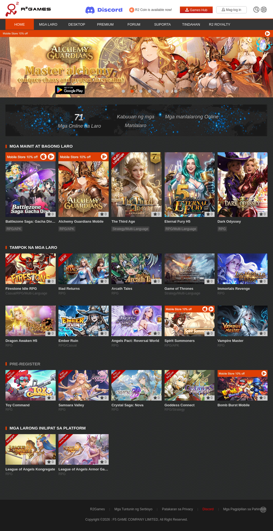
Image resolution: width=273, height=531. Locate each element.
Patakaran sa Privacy (177, 509)
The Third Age (123, 221)
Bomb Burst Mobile (234, 405)
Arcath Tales (121, 289)
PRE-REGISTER (25, 364)
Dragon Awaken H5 (21, 341)
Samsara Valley (71, 405)
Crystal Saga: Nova (127, 405)
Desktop (77, 24)
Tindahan (191, 24)
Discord (208, 509)
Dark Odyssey (229, 221)
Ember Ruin (68, 341)
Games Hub (196, 10)
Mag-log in (231, 10)
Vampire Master (231, 341)
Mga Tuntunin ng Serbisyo (133, 509)
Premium (105, 24)
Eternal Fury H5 (178, 221)
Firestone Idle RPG (21, 289)
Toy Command (17, 405)
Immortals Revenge (234, 289)
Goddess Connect (180, 405)
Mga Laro (48, 24)
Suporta (162, 24)
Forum (133, 24)
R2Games (97, 509)
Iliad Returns (69, 289)
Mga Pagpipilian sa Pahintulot (244, 509)
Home (19, 24)
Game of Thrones (179, 289)
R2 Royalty (219, 24)
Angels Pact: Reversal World (135, 341)
